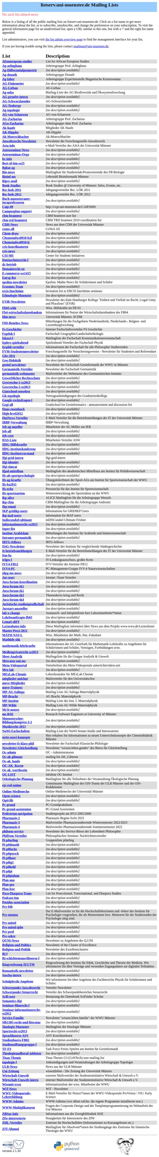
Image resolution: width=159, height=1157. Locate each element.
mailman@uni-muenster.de (90, 46)
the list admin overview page (64, 39)
